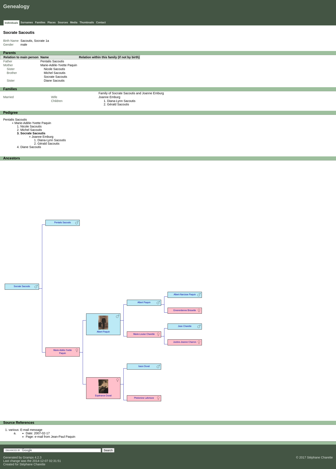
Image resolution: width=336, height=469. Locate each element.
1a (47, 40)
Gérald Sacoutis (118, 104)
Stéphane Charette (32, 464)
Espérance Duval (103, 388)
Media (73, 22)
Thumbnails (87, 22)
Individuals (11, 22)
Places (52, 22)
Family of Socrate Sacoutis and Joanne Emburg (131, 93)
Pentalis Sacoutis (52, 61)
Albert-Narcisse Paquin (185, 294)
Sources (63, 22)
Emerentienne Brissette (185, 310)
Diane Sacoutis (54, 80)
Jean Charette (184, 326)
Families (40, 22)
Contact (101, 22)
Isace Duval (144, 366)
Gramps (28, 457)
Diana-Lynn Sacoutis (121, 101)
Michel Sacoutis (55, 73)
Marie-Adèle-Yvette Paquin (58, 65)
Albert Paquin (103, 324)
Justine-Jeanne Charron (184, 342)
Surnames (27, 22)
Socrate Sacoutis (55, 76)
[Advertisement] (257, 10)
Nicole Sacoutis (54, 69)
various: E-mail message (25, 430)
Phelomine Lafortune (144, 398)
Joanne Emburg (109, 97)
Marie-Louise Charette (144, 334)
